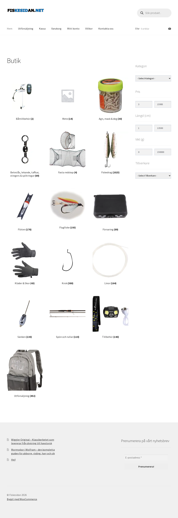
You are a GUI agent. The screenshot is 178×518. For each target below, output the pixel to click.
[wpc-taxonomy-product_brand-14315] (153, 176)
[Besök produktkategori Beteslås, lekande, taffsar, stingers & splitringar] (25, 154)
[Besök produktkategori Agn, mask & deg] (110, 99)
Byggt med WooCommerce (22, 499)
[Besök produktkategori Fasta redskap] (67, 153)
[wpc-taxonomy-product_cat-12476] (153, 78)
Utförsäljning (25, 28)
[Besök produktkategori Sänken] (25, 317)
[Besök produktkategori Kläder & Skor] (25, 263)
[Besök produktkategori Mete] (67, 99)
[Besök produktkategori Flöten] (25, 209)
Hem (9, 28)
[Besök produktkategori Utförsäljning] (25, 374)
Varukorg (56, 28)
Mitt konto (73, 28)
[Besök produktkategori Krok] (67, 263)
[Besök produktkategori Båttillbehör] (25, 99)
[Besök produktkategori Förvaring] (110, 209)
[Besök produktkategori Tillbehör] (110, 317)
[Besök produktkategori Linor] (110, 263)
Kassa (42, 28)
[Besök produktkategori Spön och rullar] (67, 317)
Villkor (89, 28)
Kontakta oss (105, 28)
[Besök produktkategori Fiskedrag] (110, 153)
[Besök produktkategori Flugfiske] (67, 208)
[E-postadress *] (146, 458)
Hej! (13, 459)
